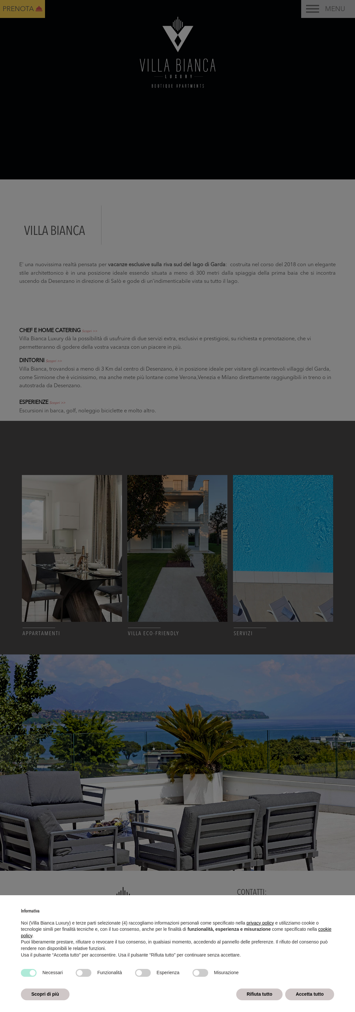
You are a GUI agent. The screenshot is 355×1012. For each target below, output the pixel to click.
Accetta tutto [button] (310, 994)
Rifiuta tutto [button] (259, 994)
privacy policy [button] (260, 923)
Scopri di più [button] (45, 994)
